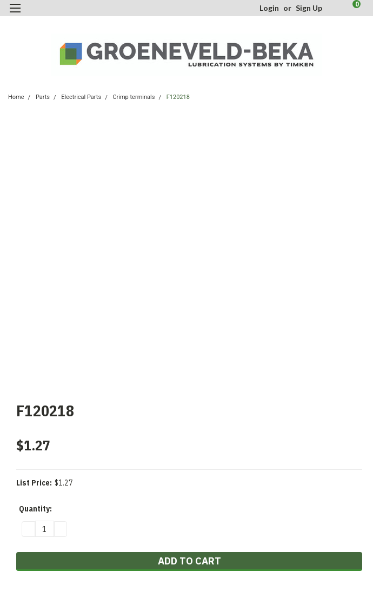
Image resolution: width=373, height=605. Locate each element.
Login (269, 7)
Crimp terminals (133, 97)
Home (16, 97)
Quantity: (35, 509)
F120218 (178, 97)
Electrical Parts (81, 97)
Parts (43, 97)
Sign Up (309, 7)
